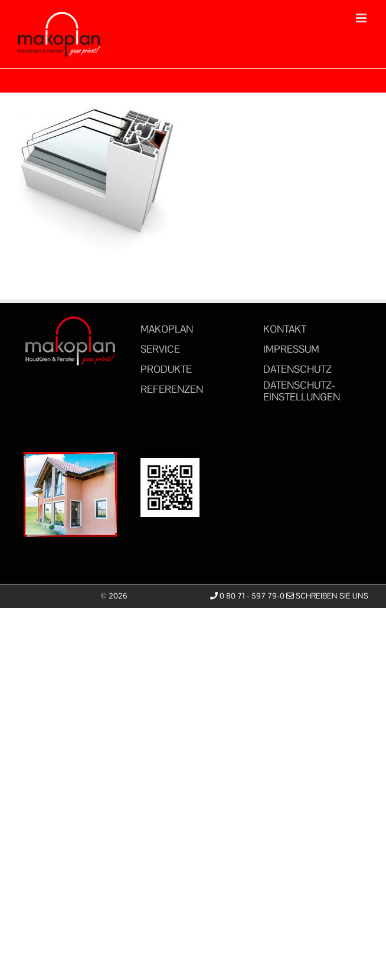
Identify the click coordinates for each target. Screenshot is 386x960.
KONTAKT (284, 329)
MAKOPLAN (166, 329)
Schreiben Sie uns (327, 596)
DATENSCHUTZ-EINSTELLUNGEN (301, 391)
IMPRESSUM (291, 349)
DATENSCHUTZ (297, 369)
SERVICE (160, 349)
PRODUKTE (166, 369)
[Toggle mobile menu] (362, 18)
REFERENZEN (171, 389)
